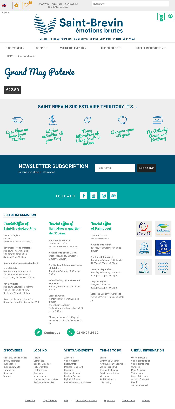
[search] (132, 3)
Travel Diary (34, 3)
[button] (161, 16)
